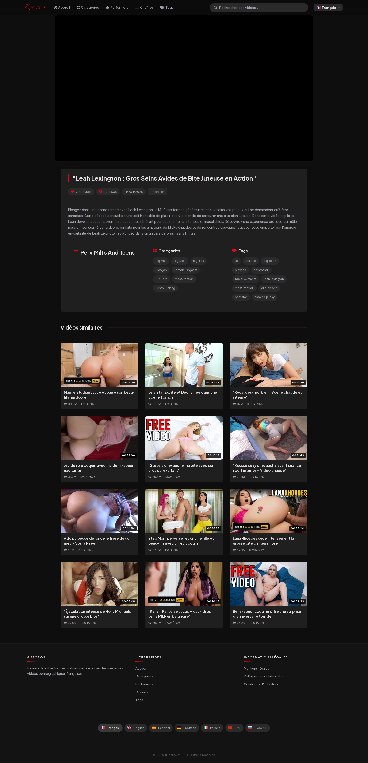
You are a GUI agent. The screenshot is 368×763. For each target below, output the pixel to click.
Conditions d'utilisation (261, 684)
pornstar (241, 297)
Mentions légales (256, 668)
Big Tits (198, 261)
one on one (269, 288)
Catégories (88, 7)
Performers (117, 7)
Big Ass (161, 261)
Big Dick (180, 261)
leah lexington (274, 279)
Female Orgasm (185, 270)
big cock (270, 261)
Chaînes (144, 7)
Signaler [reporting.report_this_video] (158, 191)
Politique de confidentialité (264, 676)
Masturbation (184, 279)
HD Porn (161, 279)
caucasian (261, 270)
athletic (250, 261)
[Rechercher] (215, 7)
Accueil (62, 7)
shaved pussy (265, 297)
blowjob (240, 270)
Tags (167, 7)
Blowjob (161, 270)
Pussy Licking (165, 288)
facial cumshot (245, 279)
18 (236, 261)
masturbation (244, 288)
